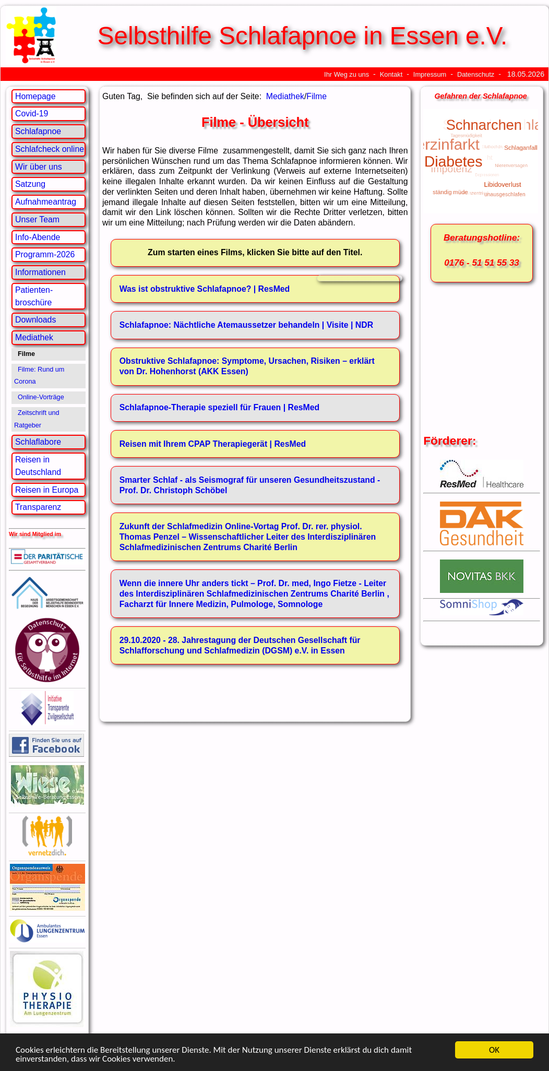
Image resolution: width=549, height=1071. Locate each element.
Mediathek (34, 337)
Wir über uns (38, 166)
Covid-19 (31, 113)
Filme (316, 96)
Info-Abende (37, 237)
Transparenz (38, 507)
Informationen (40, 272)
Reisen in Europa (46, 489)
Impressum (429, 74)
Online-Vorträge (41, 397)
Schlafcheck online (49, 149)
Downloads (35, 319)
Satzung (30, 184)
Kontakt (391, 74)
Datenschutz (475, 74)
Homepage (35, 96)
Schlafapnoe (38, 131)
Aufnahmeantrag (45, 201)
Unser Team (37, 219)
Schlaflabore (38, 441)
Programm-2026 (45, 254)
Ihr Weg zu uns (346, 74)
